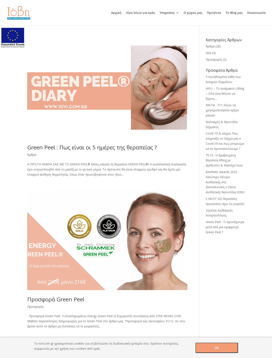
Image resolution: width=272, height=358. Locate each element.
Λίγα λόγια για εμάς (140, 13)
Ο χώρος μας (193, 13)
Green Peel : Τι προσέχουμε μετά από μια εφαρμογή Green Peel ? (225, 227)
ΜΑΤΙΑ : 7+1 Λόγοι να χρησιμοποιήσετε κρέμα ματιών (222, 110)
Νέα (208, 53)
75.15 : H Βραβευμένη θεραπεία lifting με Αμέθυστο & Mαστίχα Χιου (224, 160)
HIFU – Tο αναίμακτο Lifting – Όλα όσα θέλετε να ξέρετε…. (225, 93)
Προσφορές (35, 307)
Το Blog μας (234, 13)
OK (217, 348)
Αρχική (116, 13)
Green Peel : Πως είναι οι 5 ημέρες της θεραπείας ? (92, 147)
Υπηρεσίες (167, 13)
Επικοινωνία (256, 13)
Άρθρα (31, 155)
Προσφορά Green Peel (55, 299)
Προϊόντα (214, 13)
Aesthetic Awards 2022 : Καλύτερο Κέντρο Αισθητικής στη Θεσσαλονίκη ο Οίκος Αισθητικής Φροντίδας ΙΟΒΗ (225, 182)
